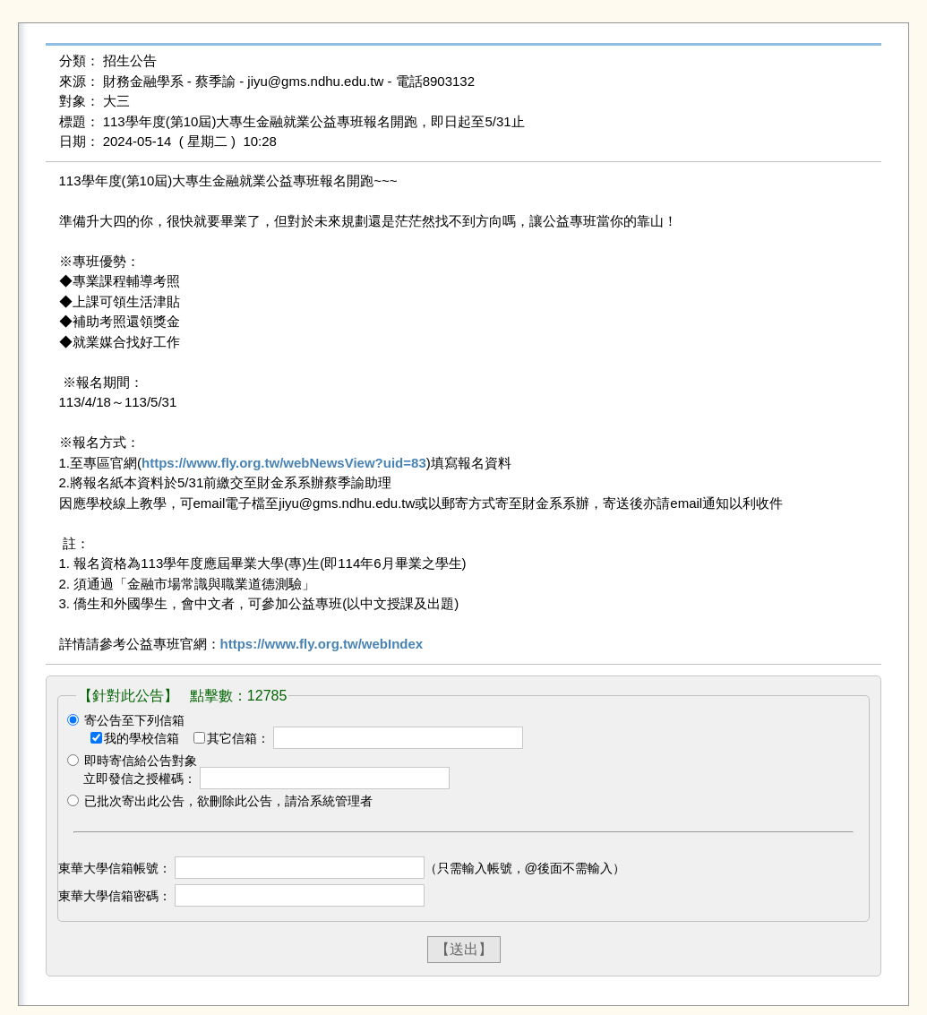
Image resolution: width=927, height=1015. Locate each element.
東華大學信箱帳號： (114, 868)
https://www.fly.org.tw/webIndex (322, 643)
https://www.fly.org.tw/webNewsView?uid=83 (284, 462)
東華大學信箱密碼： (114, 896)
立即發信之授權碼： (139, 778)
